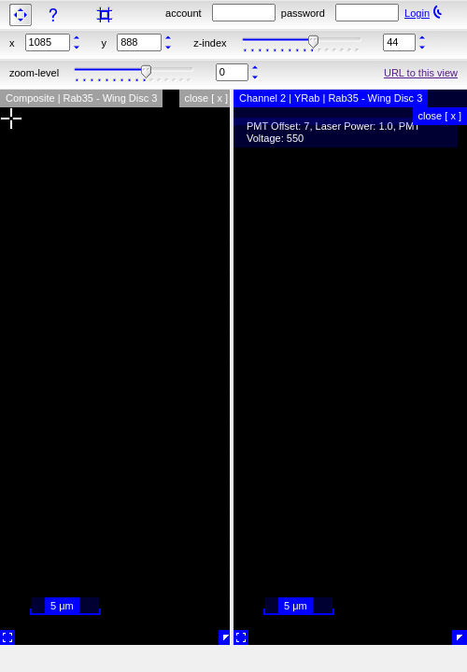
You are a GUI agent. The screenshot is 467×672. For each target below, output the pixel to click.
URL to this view (421, 72)
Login (417, 13)
